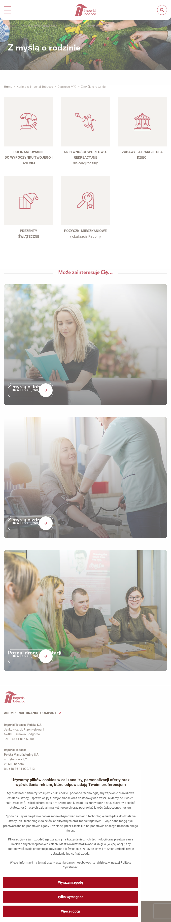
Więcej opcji (70, 911)
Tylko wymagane (70, 897)
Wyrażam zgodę (70, 882)
